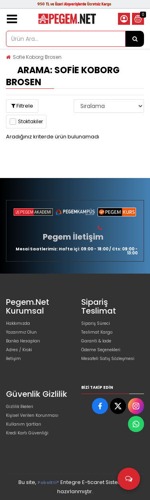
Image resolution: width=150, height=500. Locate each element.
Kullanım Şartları (23, 424)
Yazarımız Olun (21, 332)
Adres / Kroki (19, 350)
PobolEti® (48, 483)
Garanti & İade (96, 341)
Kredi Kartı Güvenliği (27, 433)
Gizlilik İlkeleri (19, 407)
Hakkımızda (18, 323)
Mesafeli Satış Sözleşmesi (107, 359)
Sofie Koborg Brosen (37, 57)
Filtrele (22, 106)
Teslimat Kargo (96, 332)
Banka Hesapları (23, 341)
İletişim (13, 359)
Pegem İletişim (73, 236)
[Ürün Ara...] (135, 39)
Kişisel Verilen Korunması (32, 415)
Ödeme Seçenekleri (100, 350)
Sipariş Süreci (95, 323)
